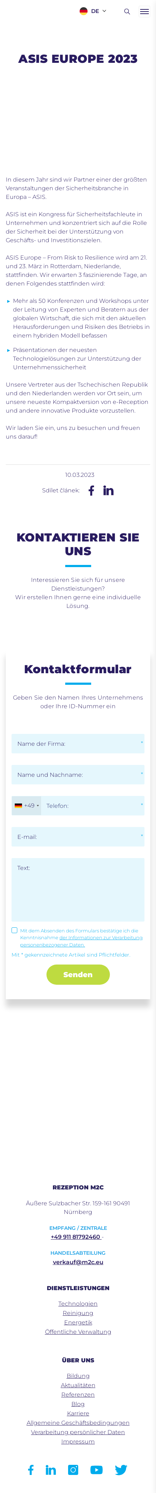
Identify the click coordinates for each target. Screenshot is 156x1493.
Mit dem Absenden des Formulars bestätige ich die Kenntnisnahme (81, 938)
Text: (23, 868)
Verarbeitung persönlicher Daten (78, 1432)
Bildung (78, 1375)
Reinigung (78, 1313)
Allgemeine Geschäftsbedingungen (78, 1422)
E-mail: (27, 836)
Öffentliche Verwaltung (78, 1331)
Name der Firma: (41, 743)
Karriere (78, 1413)
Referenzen (78, 1394)
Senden (78, 974)
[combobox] (26, 805)
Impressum (78, 1441)
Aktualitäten (78, 1385)
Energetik (78, 1322)
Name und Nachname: (50, 774)
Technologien (78, 1303)
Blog (78, 1404)
